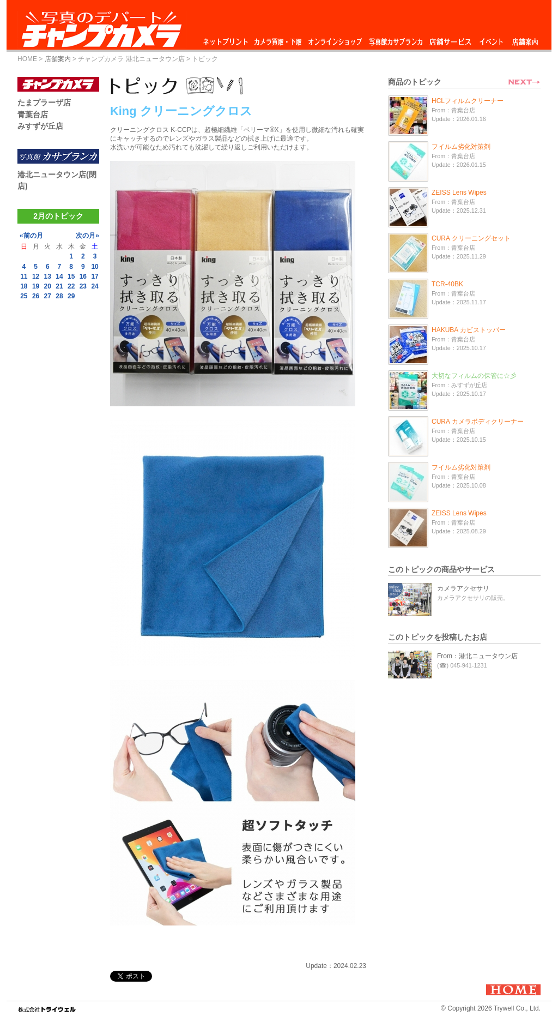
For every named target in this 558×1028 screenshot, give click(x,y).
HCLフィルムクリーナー (468, 101)
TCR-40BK (447, 284)
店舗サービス (450, 39)
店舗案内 (525, 39)
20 (47, 286)
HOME (27, 59)
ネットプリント (227, 39)
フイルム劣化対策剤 (461, 147)
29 (71, 296)
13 (47, 276)
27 (47, 296)
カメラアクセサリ (463, 588)
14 (59, 276)
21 (59, 286)
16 (83, 276)
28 (59, 296)
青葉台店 (32, 114)
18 (23, 286)
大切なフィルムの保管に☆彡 (474, 376)
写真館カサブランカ (396, 39)
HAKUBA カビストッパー (469, 330)
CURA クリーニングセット (471, 238)
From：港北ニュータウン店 (477, 656)
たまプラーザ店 (44, 102)
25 (23, 296)
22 (71, 286)
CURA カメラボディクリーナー (478, 421)
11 (23, 276)
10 (94, 266)
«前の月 (31, 235)
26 (35, 296)
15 (71, 276)
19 (35, 286)
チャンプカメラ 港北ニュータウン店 (131, 59)
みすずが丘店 (40, 126)
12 (35, 276)
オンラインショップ (334, 39)
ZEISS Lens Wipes (459, 192)
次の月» (87, 235)
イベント (492, 39)
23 (83, 286)
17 (94, 276)
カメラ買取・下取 (278, 39)
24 (94, 286)
